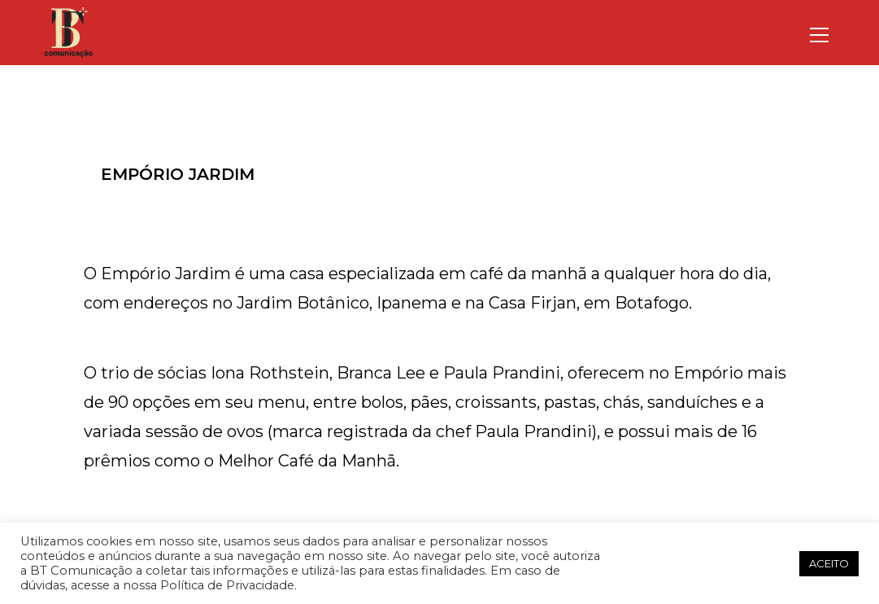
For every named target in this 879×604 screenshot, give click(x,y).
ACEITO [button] (829, 563)
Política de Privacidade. (228, 585)
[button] (781, 563)
